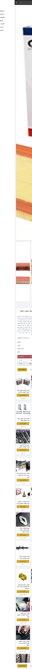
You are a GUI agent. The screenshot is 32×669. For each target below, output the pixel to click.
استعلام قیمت (7, 370)
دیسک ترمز (23, 649)
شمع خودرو (23, 566)
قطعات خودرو (8, 538)
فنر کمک (8, 453)
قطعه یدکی (23, 400)
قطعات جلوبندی (23, 623)
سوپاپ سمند (23, 426)
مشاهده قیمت (23, 397)
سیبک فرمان (23, 509)
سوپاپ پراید (8, 426)
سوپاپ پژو (8, 398)
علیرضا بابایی (18, 370)
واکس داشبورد (8, 623)
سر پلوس (8, 509)
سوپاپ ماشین (24, 455)
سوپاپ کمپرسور (8, 594)
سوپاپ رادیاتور (8, 651)
